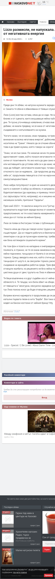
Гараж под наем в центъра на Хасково (26, 515)
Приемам (48, 575)
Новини (43, 21)
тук (5, 391)
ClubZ (16, 311)
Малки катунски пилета (28, 550)
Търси (46, 550)
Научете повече (20, 572)
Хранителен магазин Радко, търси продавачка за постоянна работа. (26, 536)
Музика (9, 99)
